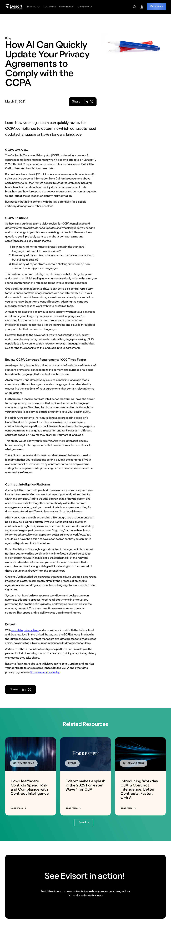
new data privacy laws (25, 630)
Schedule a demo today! (45, 672)
